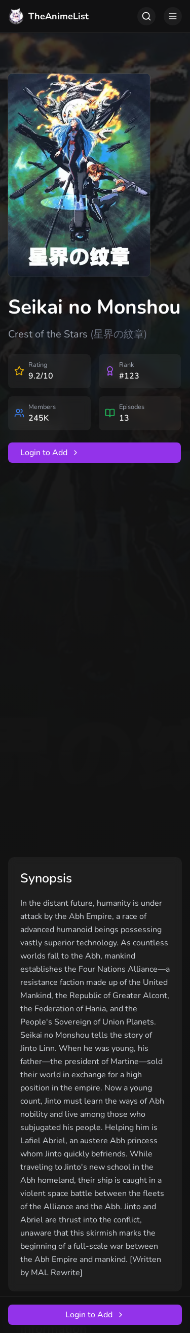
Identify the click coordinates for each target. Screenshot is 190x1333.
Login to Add (50, 452)
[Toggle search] (146, 16)
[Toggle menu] (173, 16)
